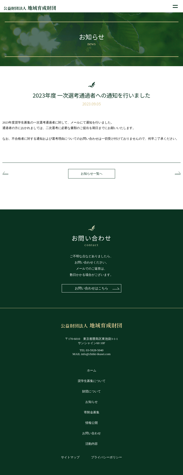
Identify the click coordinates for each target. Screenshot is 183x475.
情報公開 (91, 423)
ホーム (91, 370)
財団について (91, 391)
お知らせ (91, 402)
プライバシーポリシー (106, 457)
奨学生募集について (92, 381)
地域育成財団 (30, 8)
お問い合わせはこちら (91, 288)
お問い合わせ (91, 433)
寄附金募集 (91, 412)
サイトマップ (70, 457)
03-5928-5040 (94, 350)
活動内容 (91, 443)
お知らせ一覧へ (91, 173)
